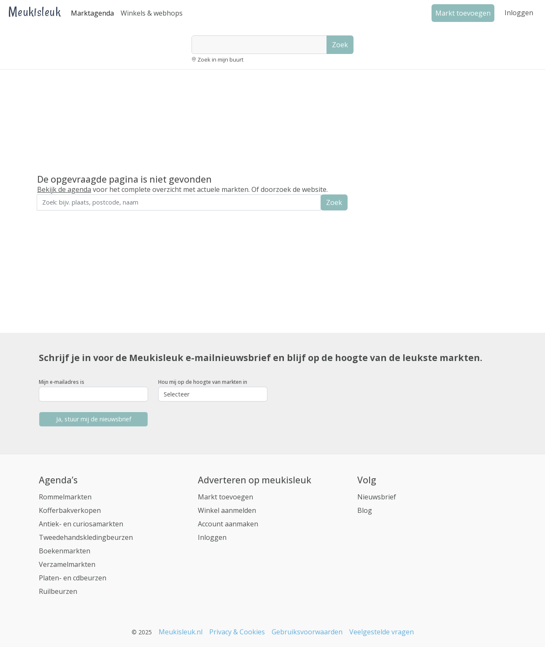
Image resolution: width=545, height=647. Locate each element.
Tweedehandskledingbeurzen (86, 537)
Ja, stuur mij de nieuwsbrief (93, 419)
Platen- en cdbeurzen (72, 577)
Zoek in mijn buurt (220, 59)
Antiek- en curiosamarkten (81, 523)
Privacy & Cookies (237, 631)
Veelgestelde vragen (381, 631)
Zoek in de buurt (60, 216)
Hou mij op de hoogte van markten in (202, 382)
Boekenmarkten (64, 550)
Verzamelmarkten (67, 564)
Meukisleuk (34, 11)
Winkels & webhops (152, 13)
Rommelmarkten (65, 496)
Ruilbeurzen (58, 591)
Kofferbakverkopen (70, 510)
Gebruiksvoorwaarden (307, 631)
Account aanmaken (228, 523)
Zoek (340, 44)
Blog (364, 510)
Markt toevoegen (225, 496)
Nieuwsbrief (376, 496)
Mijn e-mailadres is (61, 382)
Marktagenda (92, 13)
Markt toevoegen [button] (463, 13)
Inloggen (519, 12)
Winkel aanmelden (227, 510)
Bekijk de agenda (64, 189)
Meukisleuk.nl (180, 631)
